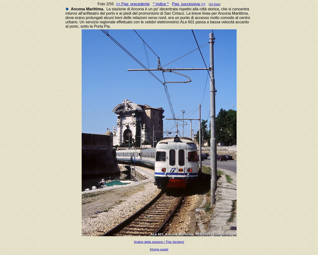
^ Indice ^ (161, 4)
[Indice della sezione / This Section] (159, 242)
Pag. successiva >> (188, 4)
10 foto (215, 4)
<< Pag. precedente (133, 4)
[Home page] (159, 249)
